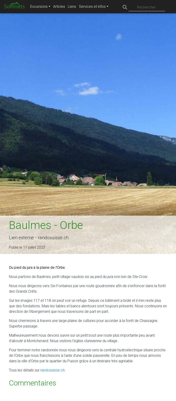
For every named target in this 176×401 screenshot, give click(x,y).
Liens (72, 6)
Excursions (39, 6)
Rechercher (146, 7)
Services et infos (92, 6)
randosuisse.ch (52, 370)
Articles (59, 6)
